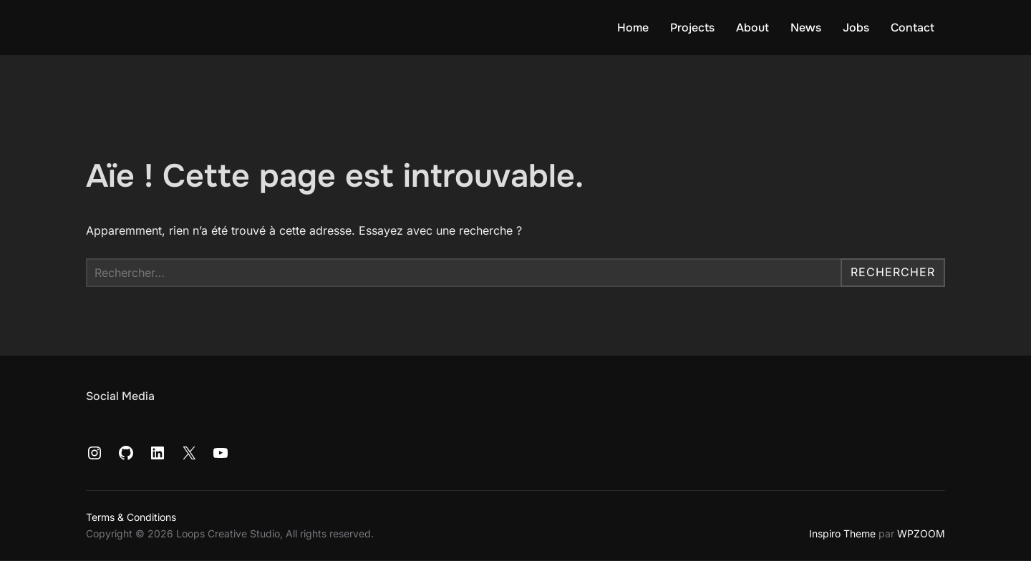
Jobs (856, 27)
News (805, 27)
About (752, 27)
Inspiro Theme (842, 533)
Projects (692, 27)
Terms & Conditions (131, 517)
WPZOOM (921, 533)
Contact (912, 27)
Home (633, 27)
